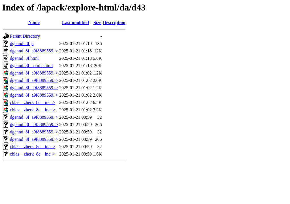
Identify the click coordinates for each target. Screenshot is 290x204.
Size (97, 22)
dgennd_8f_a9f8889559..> (34, 50)
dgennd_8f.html (24, 58)
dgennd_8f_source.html (31, 65)
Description (114, 22)
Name (34, 22)
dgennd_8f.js (21, 43)
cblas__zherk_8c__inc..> (32, 102)
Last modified (75, 22)
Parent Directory (25, 36)
